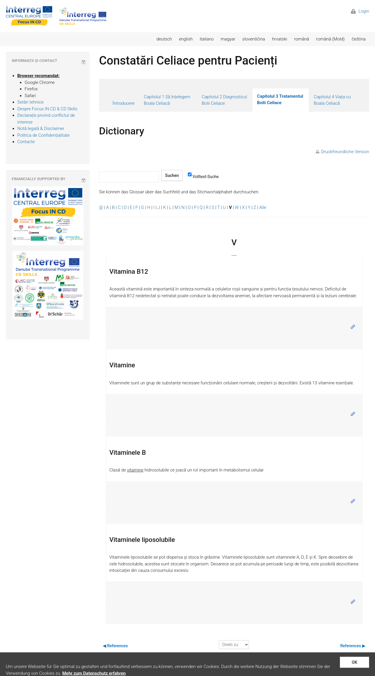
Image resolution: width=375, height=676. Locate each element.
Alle (262, 207)
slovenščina (253, 39)
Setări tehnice (30, 102)
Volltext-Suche (203, 176)
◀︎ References (115, 645)
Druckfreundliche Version (345, 151)
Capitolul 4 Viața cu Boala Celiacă (332, 100)
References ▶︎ (352, 645)
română (301, 39)
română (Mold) (330, 39)
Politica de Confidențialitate (43, 135)
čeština (359, 39)
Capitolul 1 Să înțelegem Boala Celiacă (167, 100)
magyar (228, 39)
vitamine (135, 470)
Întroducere (123, 103)
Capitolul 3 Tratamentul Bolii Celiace (280, 100)
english (186, 39)
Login (360, 11)
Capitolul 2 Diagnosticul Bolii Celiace (224, 100)
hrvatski (279, 39)
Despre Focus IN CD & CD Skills (47, 108)
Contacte (26, 141)
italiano (207, 39)
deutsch (164, 39)
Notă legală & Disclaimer (40, 128)
